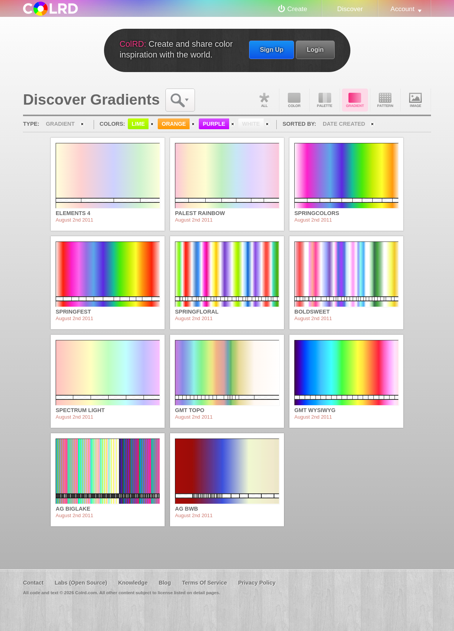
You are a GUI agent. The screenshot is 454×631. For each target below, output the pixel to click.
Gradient (355, 100)
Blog (164, 583)
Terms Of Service (204, 583)
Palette (325, 100)
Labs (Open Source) (80, 583)
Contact (33, 583)
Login (315, 49)
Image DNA (416, 100)
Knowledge (133, 583)
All (264, 100)
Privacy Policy (257, 583)
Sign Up (271, 49)
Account (402, 9)
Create (297, 9)
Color (294, 100)
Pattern (385, 100)
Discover (350, 9)
